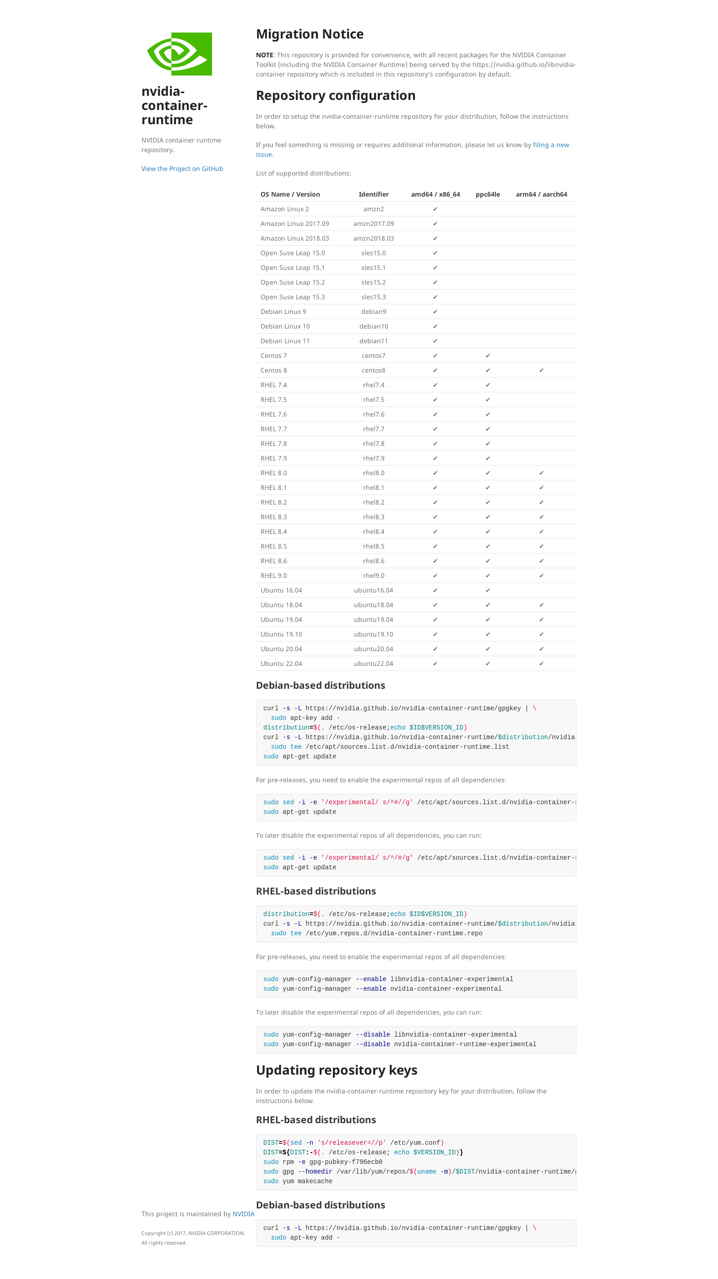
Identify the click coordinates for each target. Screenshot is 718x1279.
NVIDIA (244, 1213)
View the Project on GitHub (182, 168)
